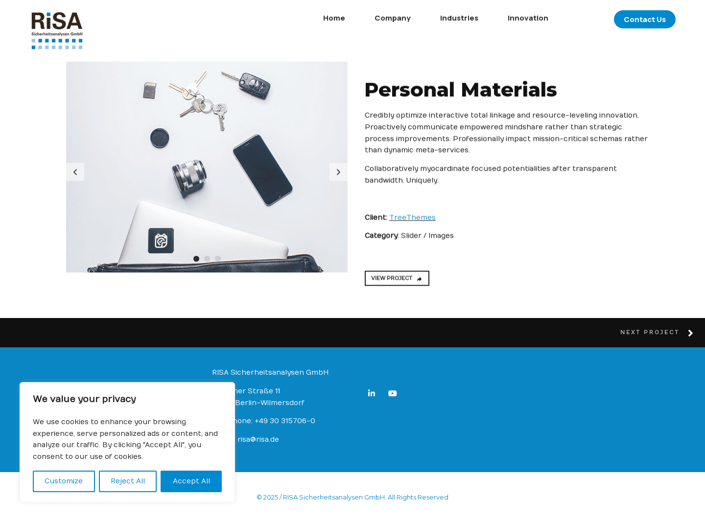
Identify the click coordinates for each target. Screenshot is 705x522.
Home (305, 18)
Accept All (191, 481)
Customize (64, 481)
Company (363, 18)
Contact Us (615, 19)
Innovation (498, 18)
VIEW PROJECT (397, 282)
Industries (430, 18)
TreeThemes (412, 221)
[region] (127, 442)
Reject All (128, 481)
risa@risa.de (258, 439)
